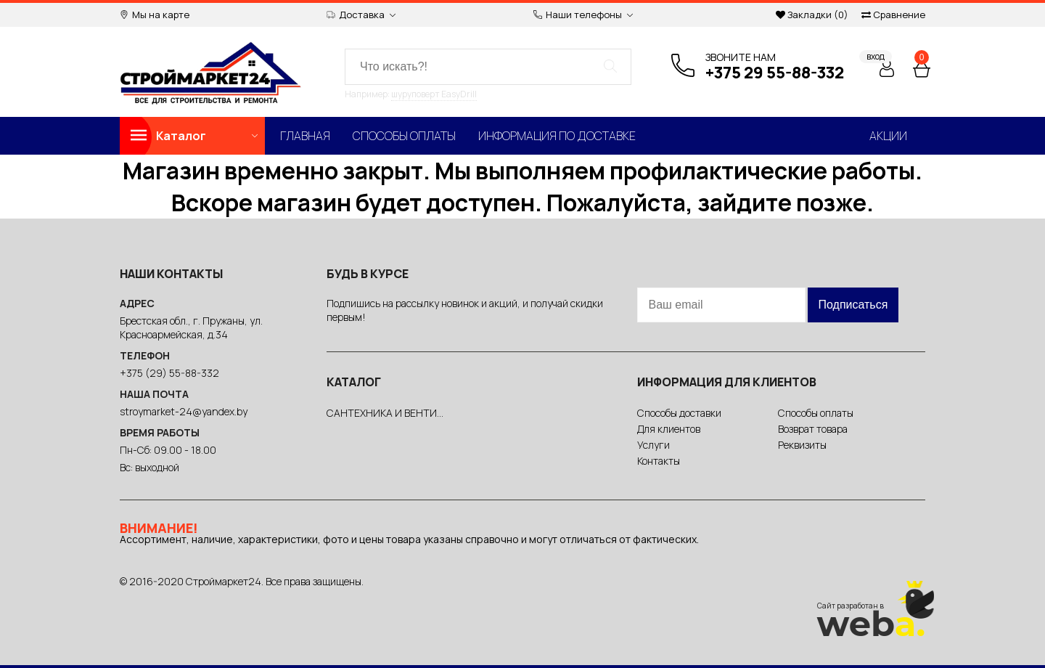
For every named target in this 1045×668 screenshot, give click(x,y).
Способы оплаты (404, 136)
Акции (888, 136)
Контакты (658, 461)
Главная (305, 136)
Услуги (653, 445)
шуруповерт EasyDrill (434, 94)
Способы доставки (679, 413)
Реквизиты (802, 445)
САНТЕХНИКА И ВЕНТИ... (385, 413)
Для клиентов (668, 429)
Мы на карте (154, 15)
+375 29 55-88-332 (774, 73)
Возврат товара (813, 429)
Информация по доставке (557, 136)
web (871, 624)
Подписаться (853, 304)
